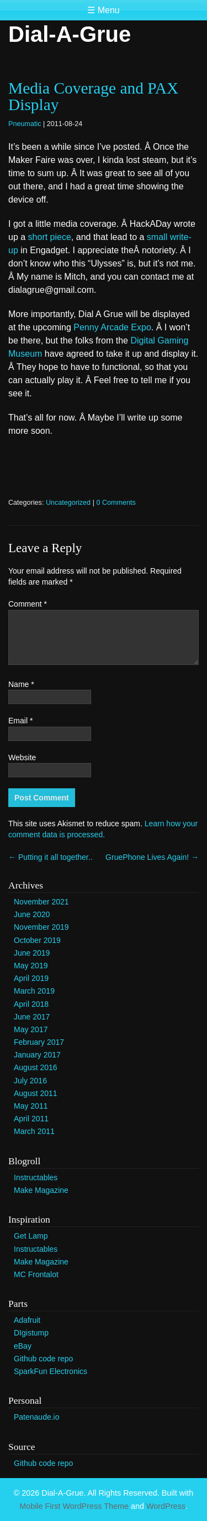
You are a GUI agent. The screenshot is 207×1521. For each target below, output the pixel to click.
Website (22, 757)
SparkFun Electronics (50, 1371)
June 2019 (32, 952)
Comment (27, 603)
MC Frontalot (36, 1274)
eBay (22, 1346)
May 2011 (30, 1106)
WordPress (165, 1506)
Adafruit (27, 1320)
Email (20, 720)
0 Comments (115, 502)
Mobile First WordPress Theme (74, 1506)
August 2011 (35, 1093)
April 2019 (31, 978)
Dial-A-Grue (69, 34)
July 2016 (30, 1080)
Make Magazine (41, 1190)
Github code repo (43, 1358)
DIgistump (31, 1332)
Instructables (35, 1177)
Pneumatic (24, 124)
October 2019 (37, 940)
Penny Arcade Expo (112, 327)
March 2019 (34, 990)
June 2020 (32, 914)
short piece (49, 237)
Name (21, 684)
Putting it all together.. (50, 857)
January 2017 (37, 1054)
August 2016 (35, 1067)
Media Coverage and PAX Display (93, 96)
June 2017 (32, 1016)
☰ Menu (103, 10)
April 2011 (31, 1118)
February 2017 (39, 1042)
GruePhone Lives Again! (152, 857)
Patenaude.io (37, 1417)
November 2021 (41, 901)
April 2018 (31, 1004)
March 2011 (34, 1131)
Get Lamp (30, 1235)
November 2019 (41, 927)
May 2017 (30, 1029)
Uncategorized (68, 502)
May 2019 (30, 965)
